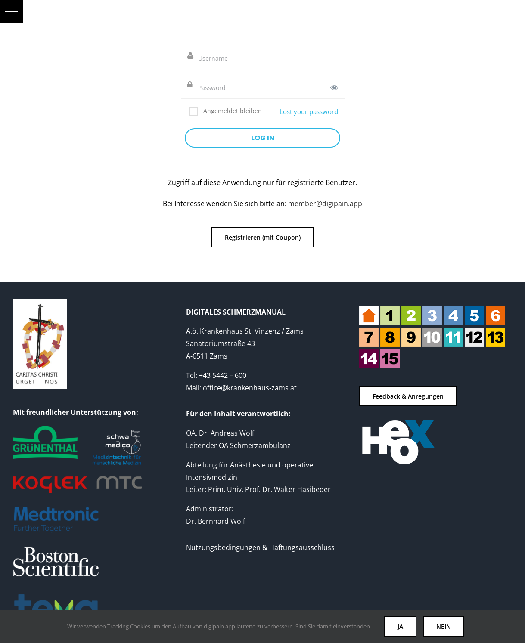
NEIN (443, 626)
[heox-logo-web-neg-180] (398, 420)
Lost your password (309, 111)
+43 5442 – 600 (222, 375)
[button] (11, 11)
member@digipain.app (325, 203)
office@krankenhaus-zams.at (250, 388)
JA (400, 626)
